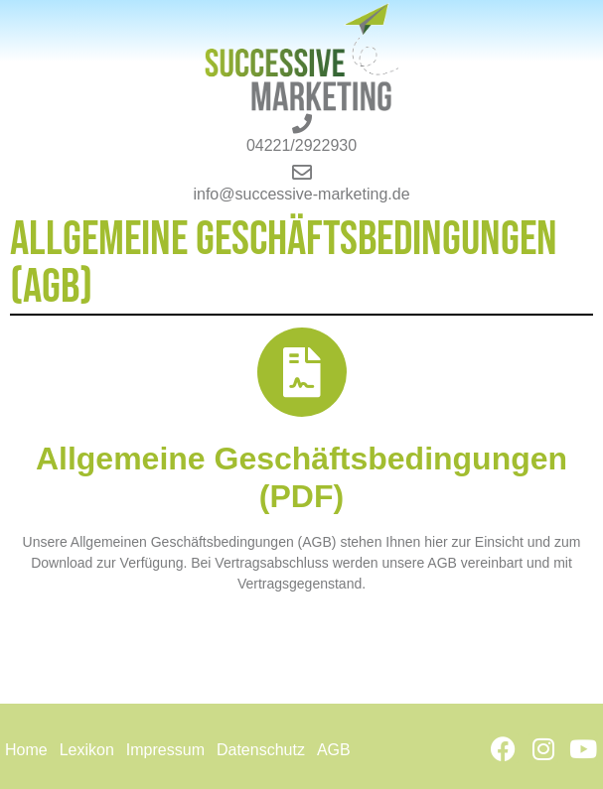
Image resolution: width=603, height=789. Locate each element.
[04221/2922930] (302, 124)
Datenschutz (261, 749)
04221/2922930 (301, 145)
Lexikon (87, 749)
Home (26, 749)
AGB (334, 749)
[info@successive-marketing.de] (302, 173)
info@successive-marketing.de (301, 194)
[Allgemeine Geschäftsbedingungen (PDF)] (302, 372)
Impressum (165, 749)
